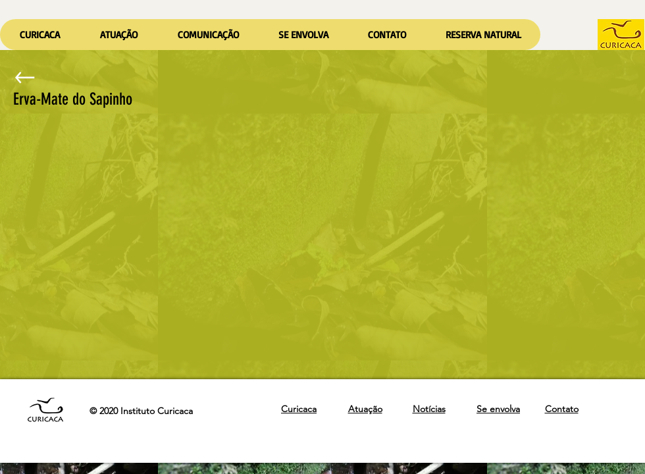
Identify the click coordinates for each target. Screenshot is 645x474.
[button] (118, 34)
